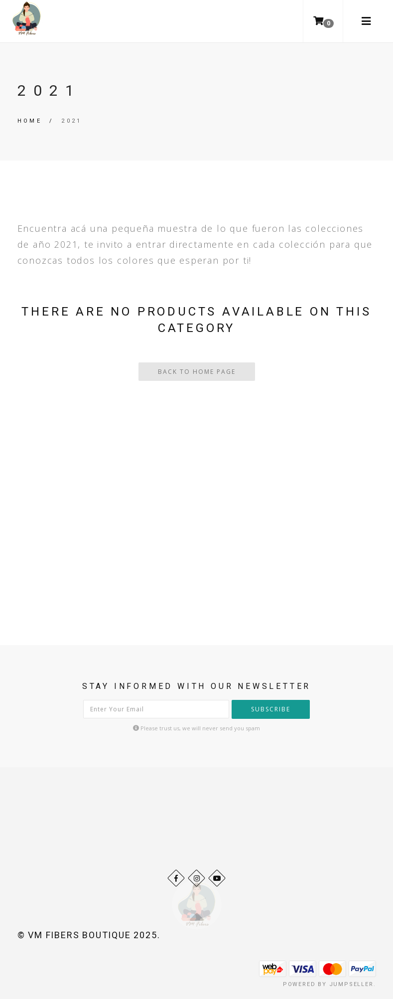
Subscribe (270, 709)
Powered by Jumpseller (328, 984)
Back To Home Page (197, 371)
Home (29, 121)
